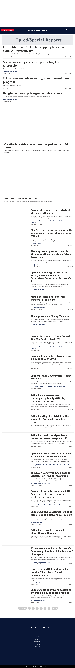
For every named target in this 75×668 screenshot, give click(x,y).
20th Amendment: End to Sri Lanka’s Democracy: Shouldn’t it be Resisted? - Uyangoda (52, 551)
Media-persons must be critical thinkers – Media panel (48, 298)
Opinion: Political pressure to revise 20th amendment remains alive (51, 455)
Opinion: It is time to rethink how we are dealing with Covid (51, 357)
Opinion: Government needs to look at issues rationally (50, 211)
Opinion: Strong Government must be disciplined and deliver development (51, 513)
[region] (37, 13)
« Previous (22, 608)
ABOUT (37, 636)
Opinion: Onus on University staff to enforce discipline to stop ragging (51, 591)
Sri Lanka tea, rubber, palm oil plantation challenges (47, 531)
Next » (55, 608)
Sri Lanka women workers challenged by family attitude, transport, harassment (48, 398)
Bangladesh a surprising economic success (32, 93)
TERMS (37, 644)
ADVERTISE (37, 642)
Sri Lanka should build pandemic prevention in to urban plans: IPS (49, 437)
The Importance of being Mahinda (50, 316)
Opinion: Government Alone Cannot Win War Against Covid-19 (50, 337)
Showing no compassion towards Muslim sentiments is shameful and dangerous (51, 254)
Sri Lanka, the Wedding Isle (20, 198)
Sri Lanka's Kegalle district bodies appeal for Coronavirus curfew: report (50, 419)
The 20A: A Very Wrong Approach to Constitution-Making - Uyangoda (50, 474)
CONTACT (37, 639)
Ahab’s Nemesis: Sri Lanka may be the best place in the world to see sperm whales (52, 232)
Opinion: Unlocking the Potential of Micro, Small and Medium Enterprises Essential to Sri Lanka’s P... (51, 277)
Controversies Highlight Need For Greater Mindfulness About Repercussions (50, 572)
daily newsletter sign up (37, 654)
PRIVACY (37, 647)
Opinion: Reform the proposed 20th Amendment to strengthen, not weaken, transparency (50, 494)
